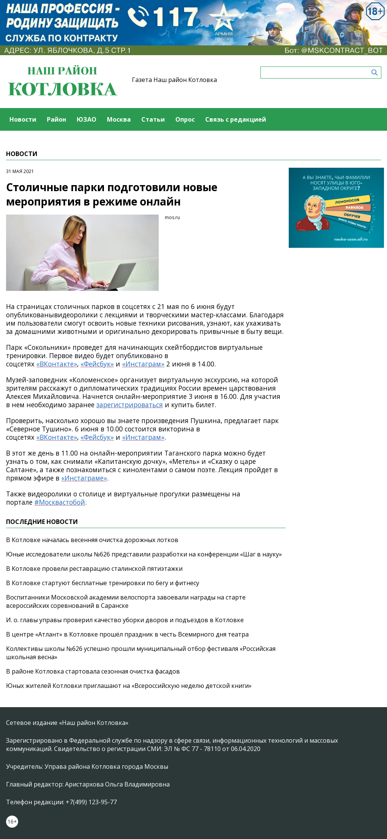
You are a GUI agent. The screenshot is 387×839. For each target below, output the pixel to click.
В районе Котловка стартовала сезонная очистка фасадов (93, 671)
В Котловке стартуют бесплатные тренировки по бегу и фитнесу (102, 583)
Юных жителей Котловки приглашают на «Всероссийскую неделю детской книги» (129, 685)
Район (56, 119)
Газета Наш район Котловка (174, 80)
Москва (119, 119)
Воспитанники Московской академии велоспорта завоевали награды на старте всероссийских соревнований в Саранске (126, 601)
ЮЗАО (86, 119)
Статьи (153, 119)
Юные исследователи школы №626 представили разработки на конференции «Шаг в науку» (144, 554)
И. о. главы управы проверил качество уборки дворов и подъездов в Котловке (125, 620)
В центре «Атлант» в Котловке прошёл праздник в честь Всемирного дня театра (127, 634)
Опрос (185, 119)
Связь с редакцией (235, 119)
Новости (22, 119)
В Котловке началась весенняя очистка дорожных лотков (92, 540)
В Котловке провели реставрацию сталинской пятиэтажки (94, 568)
